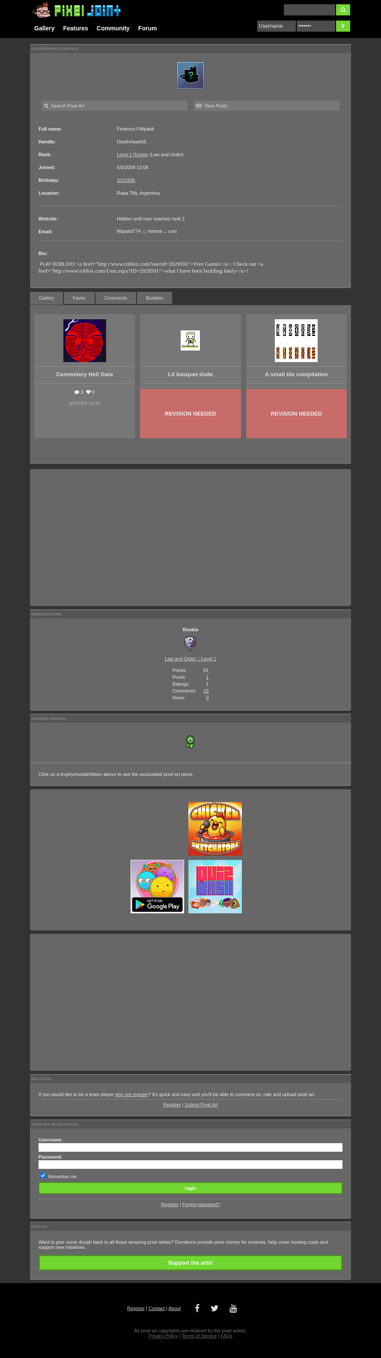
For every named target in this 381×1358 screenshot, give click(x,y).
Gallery (44, 28)
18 (205, 690)
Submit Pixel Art (201, 1104)
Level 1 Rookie (132, 154)
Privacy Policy (163, 1335)
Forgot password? (201, 1204)
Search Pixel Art (64, 105)
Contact (157, 1308)
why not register (132, 1094)
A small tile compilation (296, 374)
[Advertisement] (190, 537)
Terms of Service (199, 1335)
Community (113, 28)
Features (75, 28)
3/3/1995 (126, 180)
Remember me (62, 1176)
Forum (147, 28)
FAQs (226, 1335)
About (174, 1308)
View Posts (211, 105)
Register (172, 1104)
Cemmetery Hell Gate (84, 374)
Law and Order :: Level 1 (190, 658)
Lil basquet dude (190, 374)
